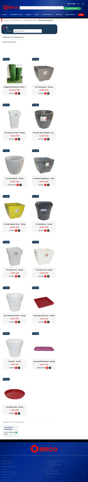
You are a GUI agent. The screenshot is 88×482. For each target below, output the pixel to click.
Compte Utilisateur (7, 468)
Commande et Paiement (9, 452)
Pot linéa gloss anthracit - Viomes (74, 133)
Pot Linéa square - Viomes (73, 87)
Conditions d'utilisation (8, 457)
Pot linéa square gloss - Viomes (44, 224)
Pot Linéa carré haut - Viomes (44, 133)
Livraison (4, 454)
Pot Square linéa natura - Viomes (73, 179)
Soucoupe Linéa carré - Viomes (73, 316)
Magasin (4, 471)
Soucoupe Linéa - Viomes (44, 407)
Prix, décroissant (57, 31)
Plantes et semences (11, 27)
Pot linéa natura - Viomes (44, 179)
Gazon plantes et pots (10, 30)
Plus (81, 15)
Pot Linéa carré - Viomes (44, 270)
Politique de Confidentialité (10, 460)
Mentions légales (7, 449)
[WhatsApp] (5, 477)
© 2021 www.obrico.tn (44, 479)
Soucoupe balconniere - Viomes (73, 361)
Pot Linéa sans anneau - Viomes (44, 316)
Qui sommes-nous (7, 446)
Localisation (5, 465)
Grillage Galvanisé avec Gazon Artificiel (46, 87)
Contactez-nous (6, 474)
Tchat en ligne (6, 463)
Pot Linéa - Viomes (44, 361)
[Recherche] (42, 7)
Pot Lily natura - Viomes (73, 224)
